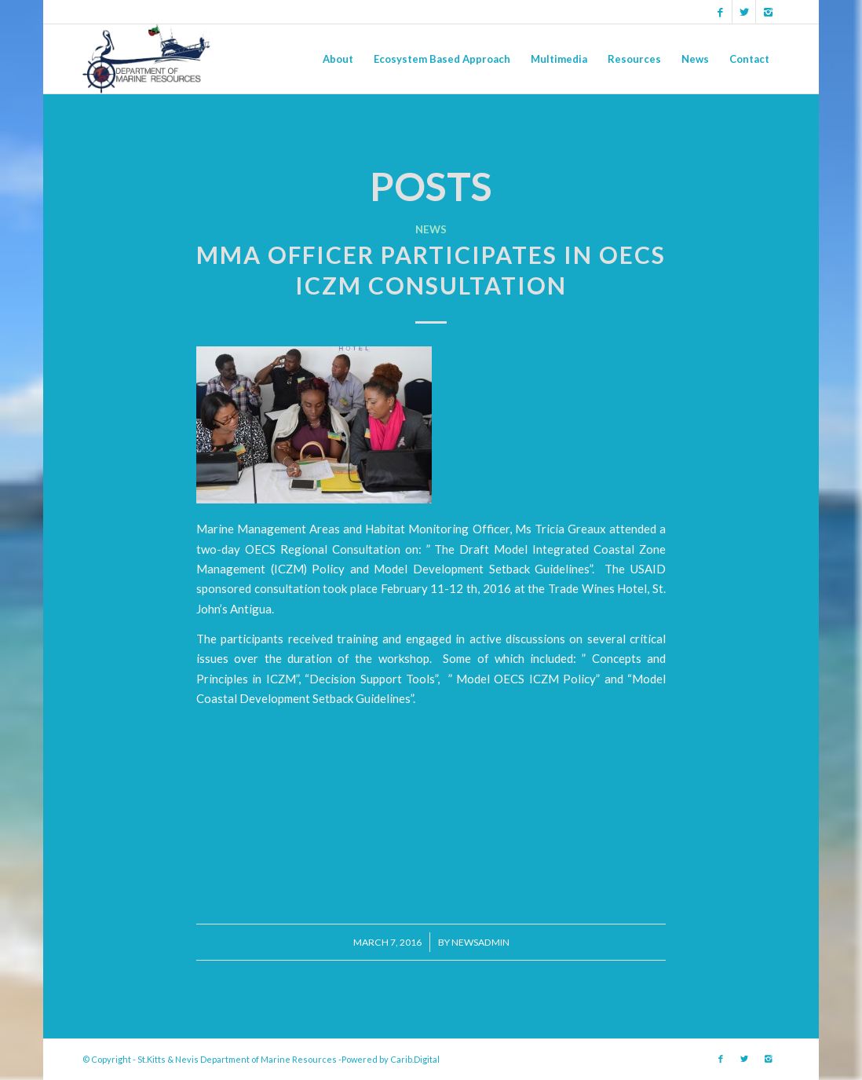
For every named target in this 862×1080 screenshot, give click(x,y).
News (431, 229)
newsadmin (480, 942)
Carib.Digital (415, 1059)
